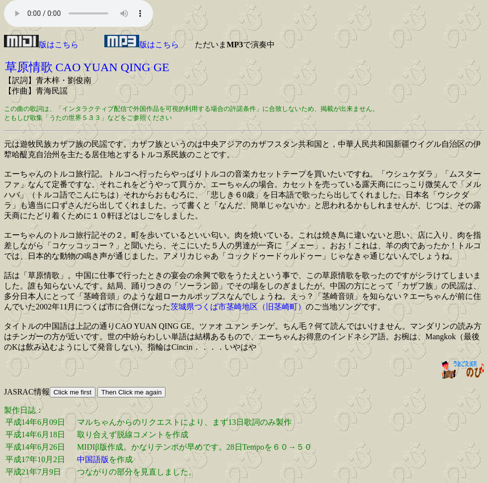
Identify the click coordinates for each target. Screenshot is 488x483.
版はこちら (41, 44)
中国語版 (93, 459)
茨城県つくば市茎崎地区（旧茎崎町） (238, 306)
